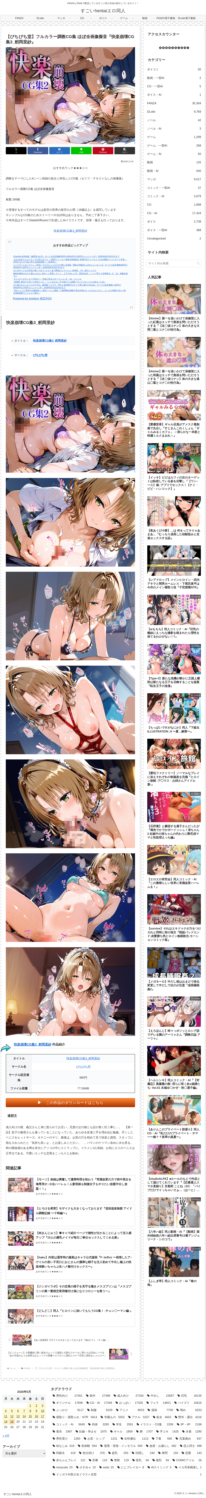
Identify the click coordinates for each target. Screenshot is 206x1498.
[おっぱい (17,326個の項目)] (129, 1403)
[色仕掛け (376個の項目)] (92, 1453)
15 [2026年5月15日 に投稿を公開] (30, 1416)
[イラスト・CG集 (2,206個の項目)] (155, 1424)
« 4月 (6, 1435)
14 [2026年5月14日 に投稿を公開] (24, 1416)
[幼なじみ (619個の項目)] (63, 1446)
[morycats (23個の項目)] (62, 1467)
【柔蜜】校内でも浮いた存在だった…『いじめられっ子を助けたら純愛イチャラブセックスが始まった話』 (59, 282)
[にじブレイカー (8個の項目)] (130, 1467)
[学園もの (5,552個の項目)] (112, 1417)
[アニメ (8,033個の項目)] (130, 1410)
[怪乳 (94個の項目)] (140, 1460)
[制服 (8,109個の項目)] (100, 1410)
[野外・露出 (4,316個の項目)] (188, 1417)
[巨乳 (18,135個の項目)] (189, 1395)
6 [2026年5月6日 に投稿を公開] (18, 1410)
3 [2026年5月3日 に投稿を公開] (42, 1405)
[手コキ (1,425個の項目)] (167, 1431)
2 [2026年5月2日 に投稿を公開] (36, 1405)
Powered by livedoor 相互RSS (32, 298)
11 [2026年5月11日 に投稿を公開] (5, 1416)
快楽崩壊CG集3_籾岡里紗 (70, 230)
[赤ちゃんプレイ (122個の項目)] (69, 1460)
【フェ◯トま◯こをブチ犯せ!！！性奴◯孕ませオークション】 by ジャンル (47, 279)
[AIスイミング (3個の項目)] (159, 1467)
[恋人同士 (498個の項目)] (190, 1446)
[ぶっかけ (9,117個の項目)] (68, 1410)
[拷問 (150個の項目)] (168, 1453)
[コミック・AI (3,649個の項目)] (68, 1424)
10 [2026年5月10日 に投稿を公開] (42, 1410)
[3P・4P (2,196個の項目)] (189, 1424)
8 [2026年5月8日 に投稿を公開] (30, 1410)
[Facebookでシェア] (38, 150)
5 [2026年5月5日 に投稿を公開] (12, 1410)
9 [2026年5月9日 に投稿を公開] (36, 1410)
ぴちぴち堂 (40, 355)
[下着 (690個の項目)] (162, 1438)
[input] (174, 263)
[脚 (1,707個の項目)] (144, 1431)
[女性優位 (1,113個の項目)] (134, 1438)
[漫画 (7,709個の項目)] (160, 1410)
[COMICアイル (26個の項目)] (187, 1460)
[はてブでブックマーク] (59, 150)
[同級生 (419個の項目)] (64, 1453)
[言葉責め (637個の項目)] (188, 1438)
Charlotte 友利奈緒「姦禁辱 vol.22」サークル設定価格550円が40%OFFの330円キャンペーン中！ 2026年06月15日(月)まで (66, 256)
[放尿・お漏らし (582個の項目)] (161, 1446)
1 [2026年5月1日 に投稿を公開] (30, 1405)
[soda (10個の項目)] (106, 1467)
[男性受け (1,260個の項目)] (66, 1438)
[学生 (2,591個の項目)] (123, 1424)
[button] (124, 150)
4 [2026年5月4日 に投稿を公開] (6, 1410)
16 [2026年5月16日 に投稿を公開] (36, 1416)
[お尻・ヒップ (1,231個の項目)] (100, 1438)
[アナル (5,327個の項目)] (139, 1417)
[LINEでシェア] (81, 150)
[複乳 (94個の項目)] (160, 1460)
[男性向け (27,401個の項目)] (67, 1395)
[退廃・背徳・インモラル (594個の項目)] (121, 1446)
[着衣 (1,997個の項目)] (62, 1431)
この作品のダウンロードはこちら (74, 1103)
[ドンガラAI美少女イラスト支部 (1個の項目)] (127, 1474)
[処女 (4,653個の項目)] (162, 1417)
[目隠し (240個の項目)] (143, 1453)
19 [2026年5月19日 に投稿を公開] (12, 1421)
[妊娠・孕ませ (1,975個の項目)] (91, 1431)
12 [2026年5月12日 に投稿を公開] (12, 1416)
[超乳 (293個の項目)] (118, 1453)
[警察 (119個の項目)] (119, 1460)
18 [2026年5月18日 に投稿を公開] (5, 1421)
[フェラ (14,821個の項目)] (158, 1403)
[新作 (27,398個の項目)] (98, 1395)
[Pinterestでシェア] (103, 150)
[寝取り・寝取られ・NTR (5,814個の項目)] (74, 1417)
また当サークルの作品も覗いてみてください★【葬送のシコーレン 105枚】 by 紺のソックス (54, 270)
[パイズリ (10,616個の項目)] (188, 1403)
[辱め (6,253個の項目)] (189, 1410)
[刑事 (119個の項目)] (97, 1460)
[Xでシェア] (16, 150)
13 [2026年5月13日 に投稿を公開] (18, 1416)
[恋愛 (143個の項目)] (191, 1453)
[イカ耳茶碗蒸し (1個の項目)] (188, 1467)
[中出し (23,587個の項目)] (161, 1395)
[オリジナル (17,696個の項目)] (67, 1403)
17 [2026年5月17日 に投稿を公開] (42, 1416)
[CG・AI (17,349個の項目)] (99, 1403)
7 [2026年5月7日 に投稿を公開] (24, 1410)
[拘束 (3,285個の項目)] (98, 1424)
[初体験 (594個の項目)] (87, 1446)
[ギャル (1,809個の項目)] (121, 1431)
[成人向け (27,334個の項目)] (128, 1395)
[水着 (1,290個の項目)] (192, 1431)
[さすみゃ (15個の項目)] (86, 1467)
